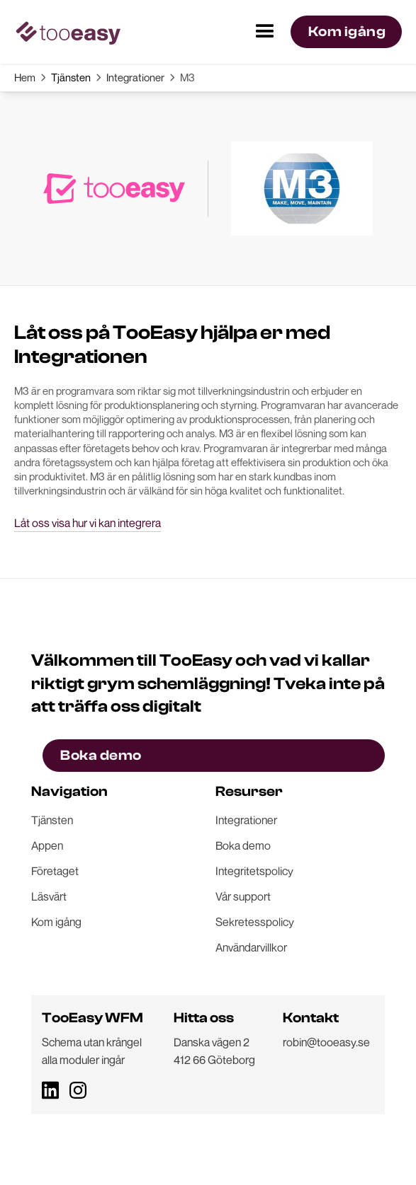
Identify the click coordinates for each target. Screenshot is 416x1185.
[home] (67, 32)
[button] (265, 32)
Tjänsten (71, 77)
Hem (24, 77)
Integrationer (135, 77)
